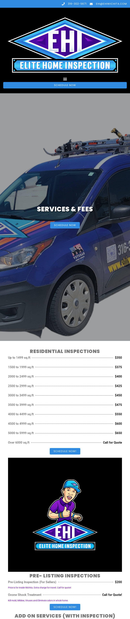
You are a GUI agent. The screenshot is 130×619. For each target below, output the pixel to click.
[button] (65, 79)
